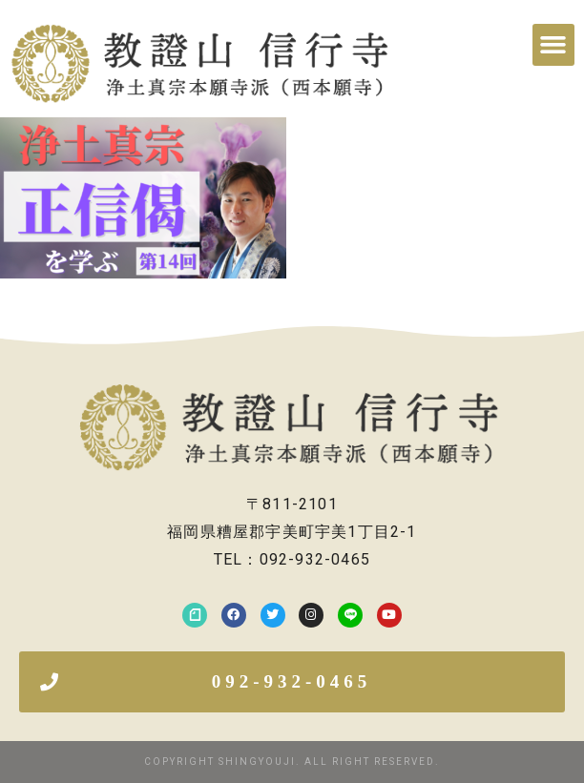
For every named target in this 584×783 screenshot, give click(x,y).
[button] (553, 45)
